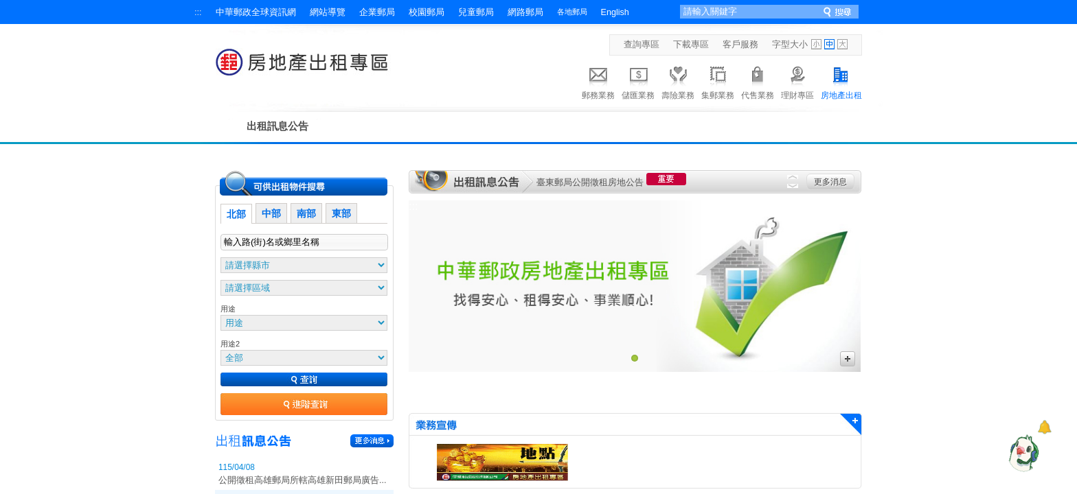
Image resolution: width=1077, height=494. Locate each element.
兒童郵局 (476, 12)
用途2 (230, 344)
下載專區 (691, 44)
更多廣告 (847, 358)
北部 (236, 214)
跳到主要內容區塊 (7, 7)
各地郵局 (572, 12)
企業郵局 (377, 12)
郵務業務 (598, 81)
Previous (793, 177)
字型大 (842, 44)
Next (793, 186)
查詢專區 (641, 44)
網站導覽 (327, 12)
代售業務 (757, 81)
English (615, 12)
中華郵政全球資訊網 (256, 12)
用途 (228, 309)
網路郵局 (525, 12)
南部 (306, 213)
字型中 (829, 44)
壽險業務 (677, 81)
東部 (341, 213)
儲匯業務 (638, 81)
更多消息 (830, 182)
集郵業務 (717, 81)
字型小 (816, 44)
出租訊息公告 (277, 126)
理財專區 (797, 81)
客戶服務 (740, 44)
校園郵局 (426, 12)
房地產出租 (841, 81)
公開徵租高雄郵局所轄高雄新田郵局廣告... (302, 480)
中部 (271, 213)
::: (198, 12)
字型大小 (790, 44)
